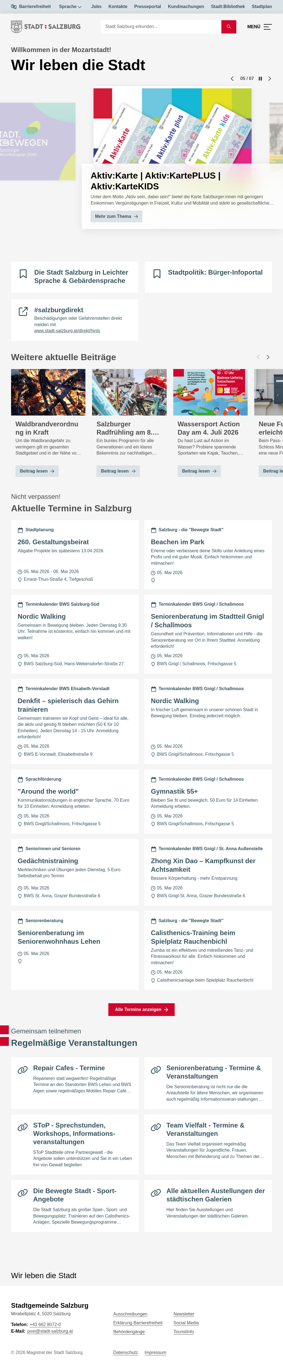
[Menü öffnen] (259, 27)
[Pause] (260, 78)
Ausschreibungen (130, 1314)
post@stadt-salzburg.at (50, 1331)
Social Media (186, 1322)
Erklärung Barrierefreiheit (138, 1322)
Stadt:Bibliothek (228, 6)
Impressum (155, 1352)
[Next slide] (270, 78)
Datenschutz (125, 1352)
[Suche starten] (228, 26)
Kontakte (117, 6)
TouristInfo (184, 1331)
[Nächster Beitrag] (268, 357)
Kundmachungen (186, 6)
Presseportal (147, 6)
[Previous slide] (232, 78)
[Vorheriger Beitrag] (258, 357)
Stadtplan (262, 6)
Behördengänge (129, 1331)
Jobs (96, 6)
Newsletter (184, 1314)
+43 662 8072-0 (45, 1324)
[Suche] (161, 26)
